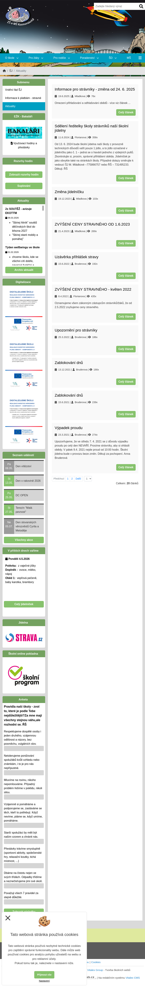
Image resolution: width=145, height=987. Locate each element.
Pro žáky (36, 57)
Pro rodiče (61, 57)
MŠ (129, 57)
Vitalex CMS (133, 977)
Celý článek (125, 112)
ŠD (113, 57)
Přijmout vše (44, 974)
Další (78, 478)
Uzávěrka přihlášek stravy (76, 257)
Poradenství (89, 57)
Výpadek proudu (68, 428)
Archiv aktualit (23, 269)
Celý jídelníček (23, 604)
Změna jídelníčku (69, 192)
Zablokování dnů (69, 363)
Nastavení (44, 980)
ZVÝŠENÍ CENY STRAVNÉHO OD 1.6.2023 (92, 224)
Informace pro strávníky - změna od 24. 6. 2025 (95, 89)
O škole (11, 57)
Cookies (96, 962)
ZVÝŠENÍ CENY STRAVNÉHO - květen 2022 (93, 289)
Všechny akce (24, 539)
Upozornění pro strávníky (76, 330)
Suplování (23, 185)
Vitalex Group (95, 970)
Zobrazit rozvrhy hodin (24, 174)
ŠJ (10, 70)
